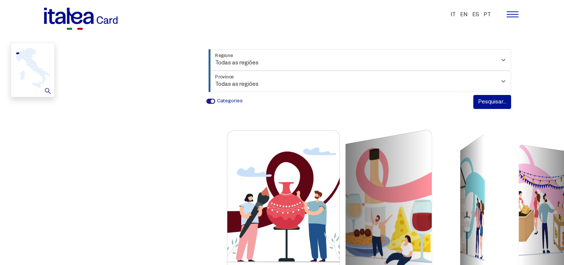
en (464, 15)
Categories (230, 101)
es (475, 15)
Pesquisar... (492, 102)
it (453, 15)
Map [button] (32, 69)
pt (487, 15)
